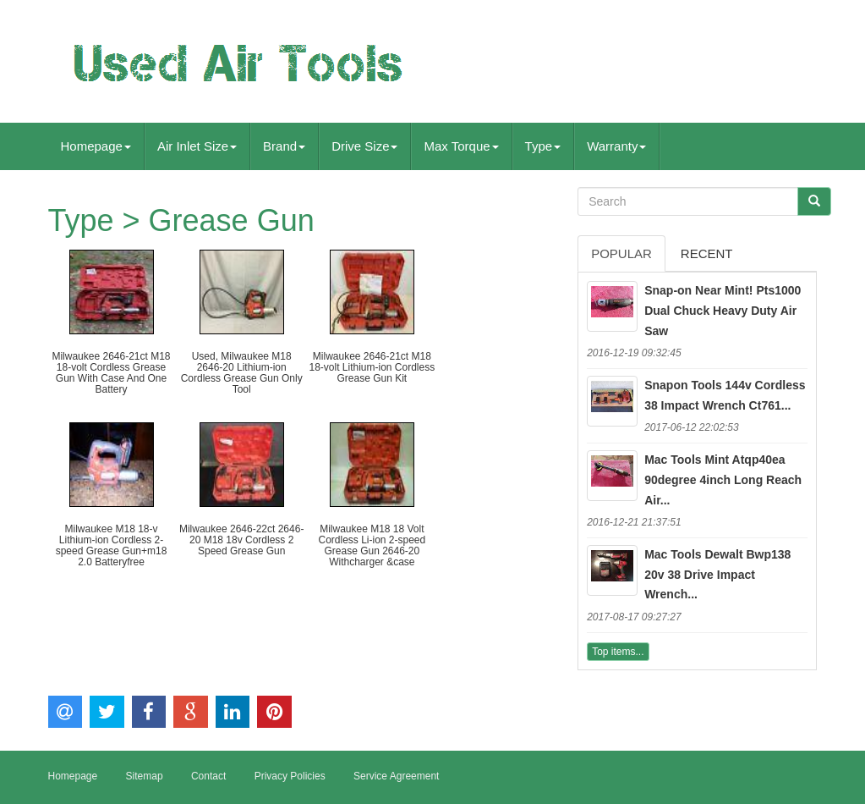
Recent (707, 253)
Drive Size (364, 146)
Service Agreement (396, 776)
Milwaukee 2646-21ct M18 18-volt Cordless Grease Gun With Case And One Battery (111, 373)
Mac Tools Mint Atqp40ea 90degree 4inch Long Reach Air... (723, 480)
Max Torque (461, 146)
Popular (621, 253)
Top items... (617, 652)
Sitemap (144, 776)
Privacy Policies (290, 776)
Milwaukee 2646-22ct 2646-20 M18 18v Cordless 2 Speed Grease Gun (241, 540)
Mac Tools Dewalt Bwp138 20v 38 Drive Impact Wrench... (717, 575)
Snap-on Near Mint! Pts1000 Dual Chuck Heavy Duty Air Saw (722, 311)
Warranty (616, 146)
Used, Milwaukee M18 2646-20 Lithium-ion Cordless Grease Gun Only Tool (242, 373)
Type (543, 146)
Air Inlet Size (197, 146)
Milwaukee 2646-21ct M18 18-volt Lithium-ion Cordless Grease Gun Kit (372, 367)
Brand (284, 146)
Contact (208, 776)
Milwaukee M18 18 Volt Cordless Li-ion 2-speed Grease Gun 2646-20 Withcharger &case (371, 546)
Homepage (96, 146)
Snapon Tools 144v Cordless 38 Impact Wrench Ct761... (724, 395)
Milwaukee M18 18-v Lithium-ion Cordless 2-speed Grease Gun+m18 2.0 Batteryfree (111, 546)
